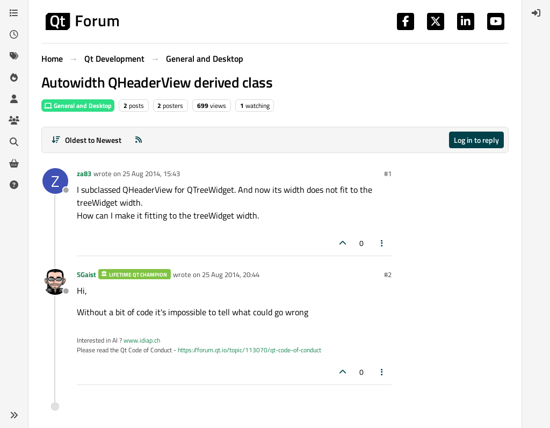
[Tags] (14, 55)
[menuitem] (536, 12)
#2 (388, 274)
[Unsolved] (14, 184)
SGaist (86, 274)
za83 (84, 173)
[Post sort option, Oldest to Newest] (86, 140)
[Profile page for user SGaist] (55, 282)
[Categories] (14, 12)
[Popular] (14, 77)
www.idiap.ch (142, 340)
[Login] (536, 12)
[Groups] (14, 120)
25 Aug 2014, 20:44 (230, 274)
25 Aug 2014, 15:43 (151, 173)
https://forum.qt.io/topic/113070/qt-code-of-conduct (249, 350)
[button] (14, 415)
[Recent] (14, 34)
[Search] (14, 141)
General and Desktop (78, 105)
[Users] (14, 98)
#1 (388, 173)
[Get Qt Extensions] (14, 163)
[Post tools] (382, 243)
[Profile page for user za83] (55, 181)
